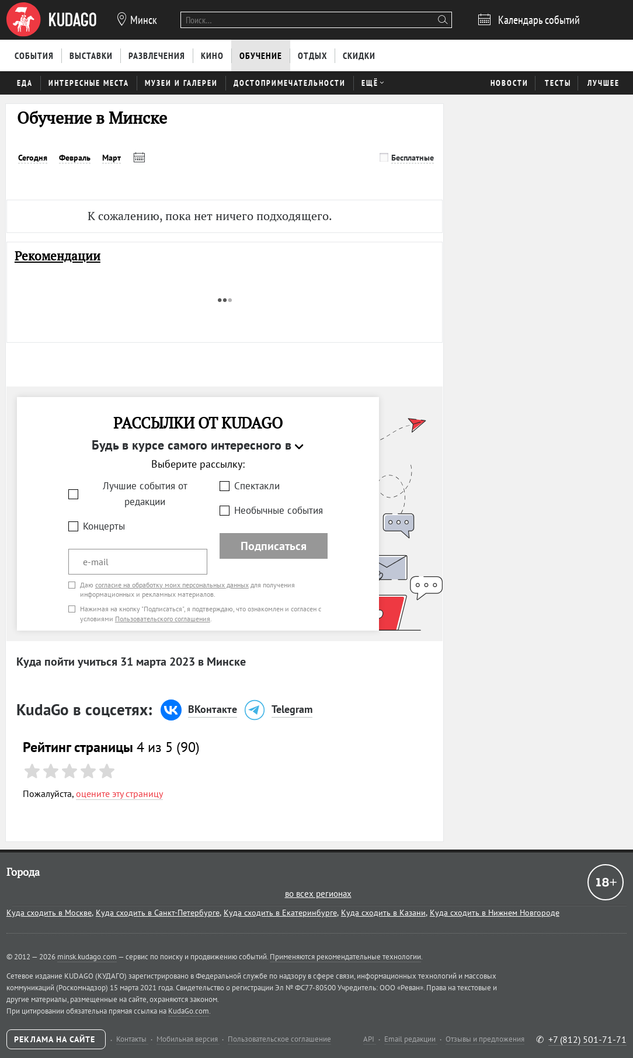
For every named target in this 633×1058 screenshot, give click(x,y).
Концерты (104, 526)
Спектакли (257, 485)
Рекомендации (57, 256)
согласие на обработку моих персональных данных (172, 584)
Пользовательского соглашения (162, 618)
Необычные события (278, 510)
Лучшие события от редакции (145, 493)
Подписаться (274, 546)
